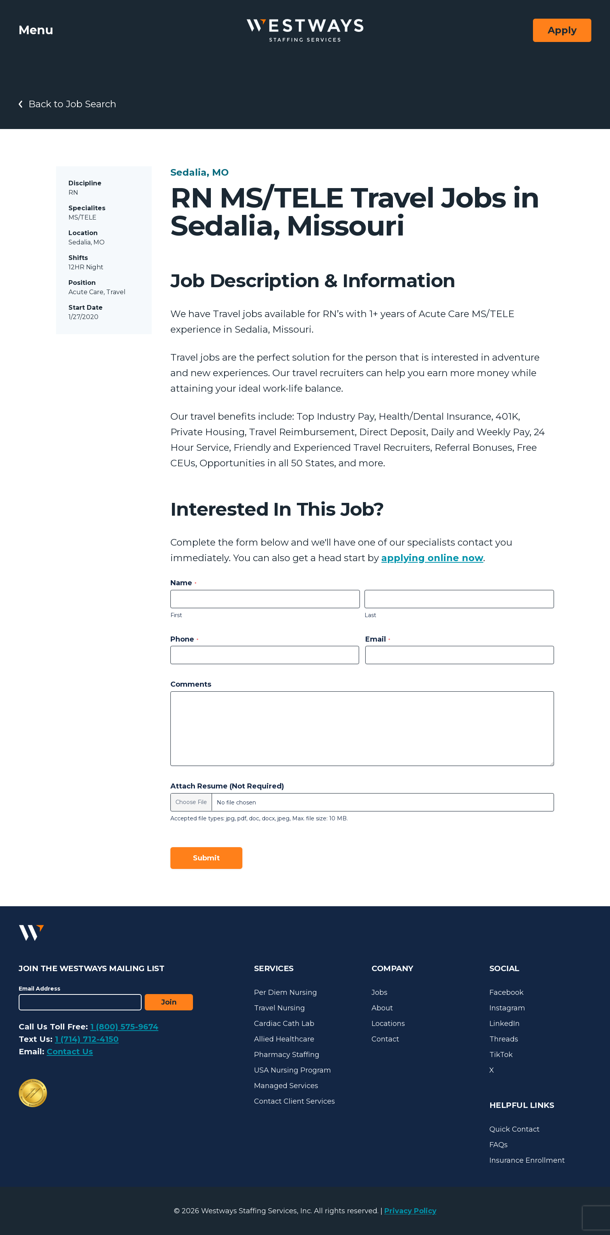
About (382, 1008)
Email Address (39, 988)
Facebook (506, 992)
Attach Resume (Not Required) (227, 786)
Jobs (379, 992)
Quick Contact (514, 1129)
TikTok (501, 1054)
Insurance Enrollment (527, 1160)
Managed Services (286, 1085)
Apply (562, 30)
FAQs (498, 1145)
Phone (184, 639)
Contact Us (70, 1051)
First (176, 615)
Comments (190, 684)
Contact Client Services (294, 1101)
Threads (503, 1039)
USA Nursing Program (292, 1070)
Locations (388, 1023)
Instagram (507, 1008)
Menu (36, 30)
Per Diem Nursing (285, 992)
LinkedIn (504, 1023)
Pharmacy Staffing (286, 1054)
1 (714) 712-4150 (87, 1039)
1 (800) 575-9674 (124, 1026)
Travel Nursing (279, 1008)
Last (370, 615)
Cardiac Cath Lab (284, 1023)
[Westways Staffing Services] (305, 30)
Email (377, 639)
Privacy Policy (410, 1211)
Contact (385, 1039)
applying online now (432, 557)
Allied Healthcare (284, 1039)
